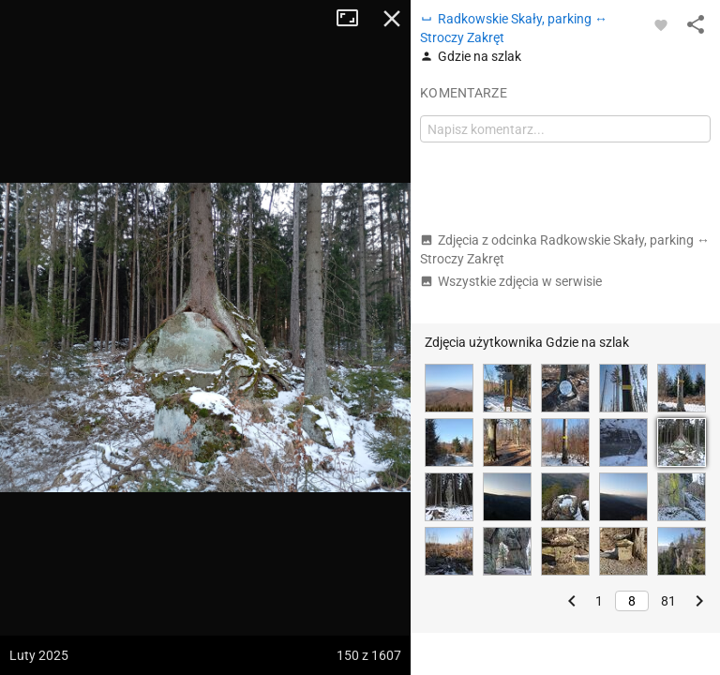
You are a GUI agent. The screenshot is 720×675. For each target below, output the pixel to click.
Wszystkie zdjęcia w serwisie (511, 281)
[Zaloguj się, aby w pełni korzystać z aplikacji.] (661, 24)
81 (668, 600)
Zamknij (392, 19)
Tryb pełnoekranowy (354, 19)
